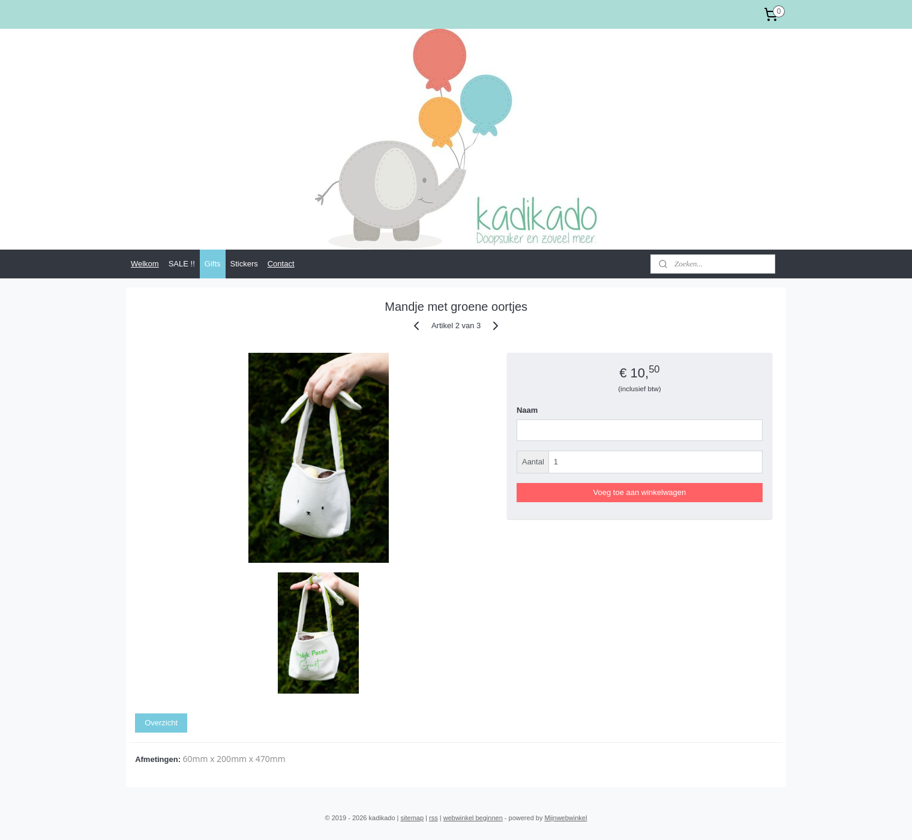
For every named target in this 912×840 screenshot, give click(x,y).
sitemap (412, 817)
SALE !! (182, 263)
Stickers (244, 263)
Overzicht (161, 722)
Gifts (213, 263)
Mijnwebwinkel (565, 817)
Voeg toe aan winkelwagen (639, 492)
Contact (281, 263)
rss (433, 817)
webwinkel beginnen (473, 817)
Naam (527, 410)
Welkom (145, 263)
